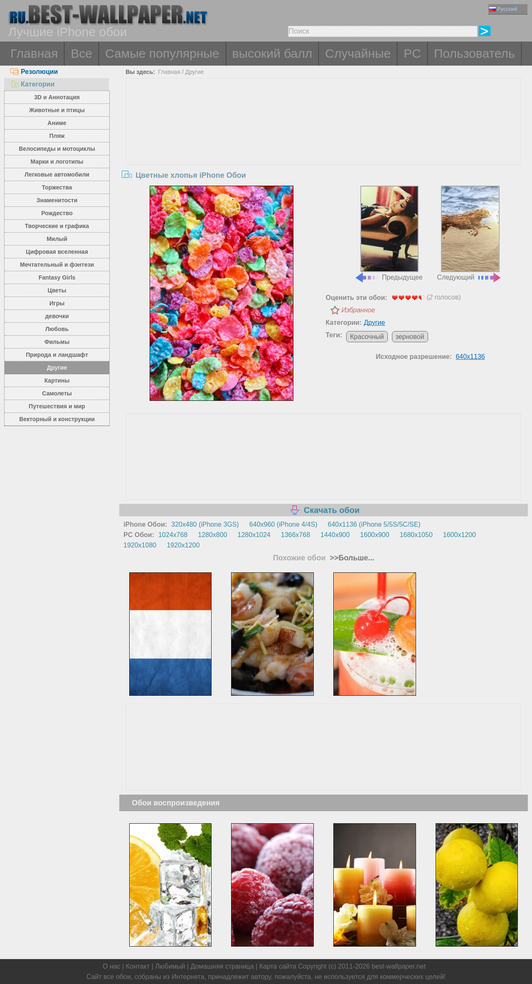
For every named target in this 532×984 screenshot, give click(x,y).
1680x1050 (416, 534)
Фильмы (56, 342)
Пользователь (474, 53)
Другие (57, 367)
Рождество (56, 213)
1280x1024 (254, 534)
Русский (503, 9)
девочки (57, 316)
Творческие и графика (57, 226)
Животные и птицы (57, 110)
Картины (57, 380)
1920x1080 (139, 545)
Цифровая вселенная (57, 251)
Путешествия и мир (57, 406)
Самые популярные (162, 53)
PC (412, 53)
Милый (57, 239)
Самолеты (57, 393)
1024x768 (172, 534)
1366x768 (295, 534)
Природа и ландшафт (57, 354)
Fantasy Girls (57, 277)
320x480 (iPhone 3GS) (205, 524)
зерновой (410, 336)
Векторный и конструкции (57, 419)
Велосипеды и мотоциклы (57, 148)
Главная (34, 53)
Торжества (57, 187)
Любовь (57, 329)
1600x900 (374, 534)
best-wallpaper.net (399, 966)
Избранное (358, 310)
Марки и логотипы (56, 161)
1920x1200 (183, 545)
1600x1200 (459, 534)
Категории (32, 84)
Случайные (358, 53)
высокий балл (272, 53)
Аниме (56, 123)
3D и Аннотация (57, 97)
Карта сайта (277, 966)
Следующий (469, 233)
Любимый (170, 966)
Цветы (56, 290)
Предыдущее (389, 233)
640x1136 (470, 356)
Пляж (56, 136)
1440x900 (335, 534)
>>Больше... (351, 558)
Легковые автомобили (57, 174)
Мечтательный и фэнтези (57, 264)
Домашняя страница (222, 966)
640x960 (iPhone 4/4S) (283, 524)
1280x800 (212, 534)
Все (81, 53)
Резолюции (34, 71)
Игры (56, 303)
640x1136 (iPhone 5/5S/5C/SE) (374, 524)
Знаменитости (57, 200)
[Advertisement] (324, 141)
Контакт (138, 966)
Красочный (367, 336)
